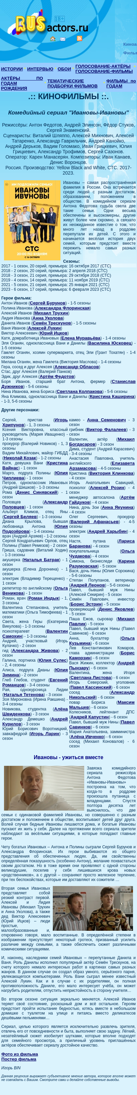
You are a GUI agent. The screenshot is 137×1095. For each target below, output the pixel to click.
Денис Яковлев (116, 609)
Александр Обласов (76, 366)
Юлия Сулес (52, 660)
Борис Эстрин (86, 604)
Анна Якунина (117, 507)
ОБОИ (64, 68)
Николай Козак (20, 457)
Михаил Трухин (51, 312)
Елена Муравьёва (81, 338)
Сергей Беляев (20, 516)
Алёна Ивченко (87, 736)
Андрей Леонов (88, 585)
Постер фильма (18, 1059)
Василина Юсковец (109, 343)
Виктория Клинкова (111, 473)
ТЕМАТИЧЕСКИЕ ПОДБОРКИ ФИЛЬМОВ (72, 83)
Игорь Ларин (44, 733)
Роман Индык (43, 598)
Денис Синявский (36, 492)
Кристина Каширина (112, 396)
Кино (48, 21)
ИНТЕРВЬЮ (40, 68)
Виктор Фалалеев (106, 429)
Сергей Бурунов (47, 302)
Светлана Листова (91, 677)
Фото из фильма (19, 1054)
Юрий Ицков (53, 333)
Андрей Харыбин (107, 531)
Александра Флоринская (62, 307)
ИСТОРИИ (12, 68)
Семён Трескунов (52, 322)
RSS (79, 38)
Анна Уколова (47, 317)
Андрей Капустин (90, 716)
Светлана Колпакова (79, 391)
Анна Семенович (106, 419)
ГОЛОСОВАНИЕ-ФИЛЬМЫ (104, 71)
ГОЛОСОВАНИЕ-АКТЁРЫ (103, 66)
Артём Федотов (57, 376)
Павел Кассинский (91, 687)
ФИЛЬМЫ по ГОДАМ (121, 83)
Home (52, 38)
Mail (62, 39)
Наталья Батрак (41, 559)
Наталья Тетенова (23, 694)
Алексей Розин (107, 487)
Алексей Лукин (44, 328)
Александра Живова (35, 650)
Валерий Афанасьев (95, 521)
